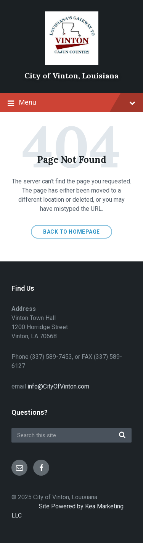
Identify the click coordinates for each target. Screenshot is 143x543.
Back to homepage (71, 232)
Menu (71, 103)
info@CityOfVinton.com (58, 386)
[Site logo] (71, 62)
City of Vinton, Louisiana (71, 75)
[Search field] (71, 435)
